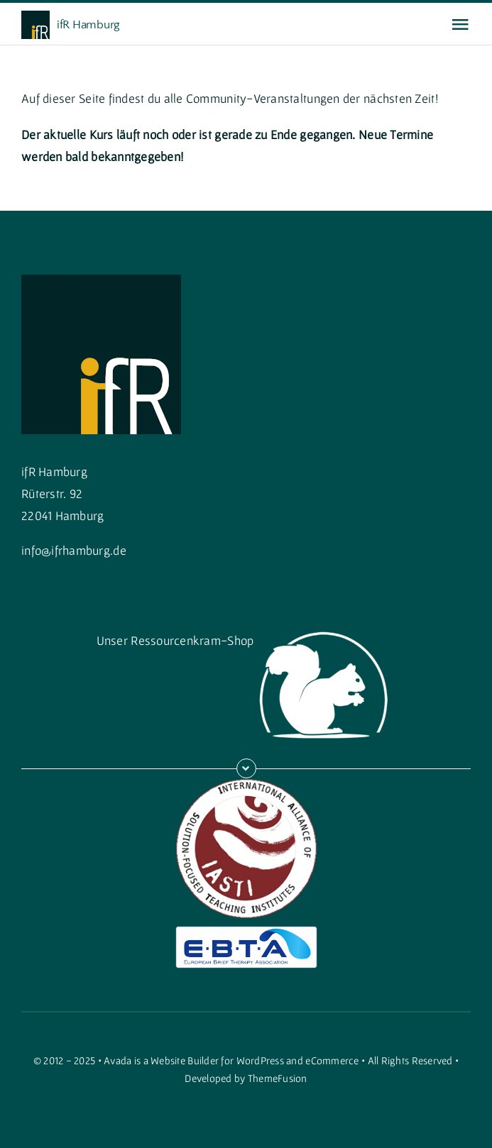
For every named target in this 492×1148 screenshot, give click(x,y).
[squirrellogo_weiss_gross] (324, 623)
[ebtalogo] (246, 932)
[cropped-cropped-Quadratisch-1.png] (101, 280)
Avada (117, 1060)
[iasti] (246, 784)
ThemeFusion (277, 1078)
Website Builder (185, 1060)
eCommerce (332, 1060)
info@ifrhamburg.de (73, 550)
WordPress (260, 1060)
